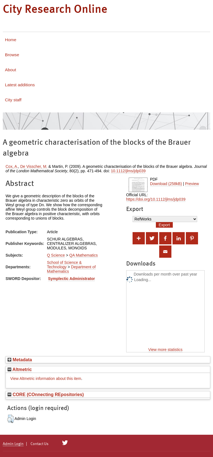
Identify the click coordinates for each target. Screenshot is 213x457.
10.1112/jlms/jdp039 (128, 171)
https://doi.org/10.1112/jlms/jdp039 (156, 199)
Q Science (56, 255)
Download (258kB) (166, 183)
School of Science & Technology (64, 264)
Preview (192, 183)
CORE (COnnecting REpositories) (45, 394)
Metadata (19, 359)
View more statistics (165, 349)
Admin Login (13, 444)
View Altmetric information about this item (45, 378)
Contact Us (40, 444)
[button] (10, 419)
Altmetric (19, 369)
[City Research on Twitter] (65, 443)
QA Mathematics (83, 255)
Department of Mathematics (71, 269)
